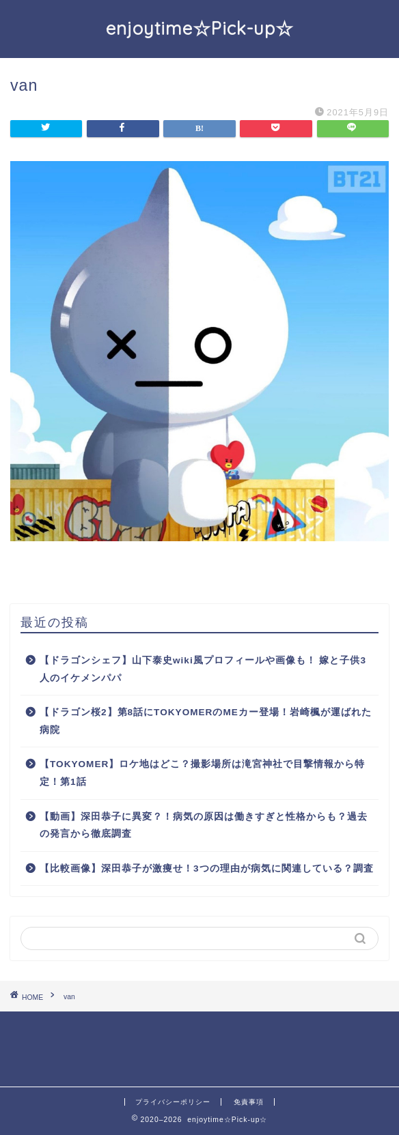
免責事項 (249, 1102)
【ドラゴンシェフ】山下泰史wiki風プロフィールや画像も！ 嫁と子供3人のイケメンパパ (203, 669)
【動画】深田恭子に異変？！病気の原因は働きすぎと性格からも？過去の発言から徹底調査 (204, 825)
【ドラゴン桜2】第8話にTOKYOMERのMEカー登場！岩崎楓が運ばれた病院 (206, 721)
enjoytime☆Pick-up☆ (200, 28)
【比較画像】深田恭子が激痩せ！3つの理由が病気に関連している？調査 (207, 868)
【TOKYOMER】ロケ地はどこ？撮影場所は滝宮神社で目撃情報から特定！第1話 (202, 773)
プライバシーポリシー (172, 1102)
